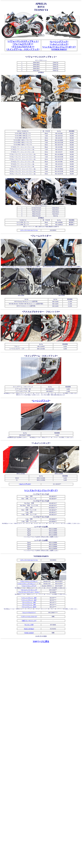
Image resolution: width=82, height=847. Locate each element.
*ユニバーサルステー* (29, 612)
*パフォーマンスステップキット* (23, 41)
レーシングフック (41, 401)
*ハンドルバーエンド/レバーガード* (59, 47)
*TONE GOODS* (29, 633)
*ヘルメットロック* (59, 44)
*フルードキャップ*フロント (29, 581)
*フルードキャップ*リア (29, 586)
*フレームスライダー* (23, 44)
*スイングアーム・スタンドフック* (23, 49)
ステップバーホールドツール (29, 230)
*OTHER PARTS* (59, 49)
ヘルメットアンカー (25, 484)
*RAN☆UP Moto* (29, 629)
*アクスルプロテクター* (23, 47)
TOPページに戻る (41, 641)
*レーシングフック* (59, 41)
